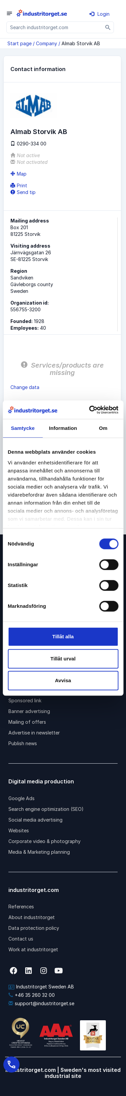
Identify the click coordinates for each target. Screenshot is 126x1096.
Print (18, 185)
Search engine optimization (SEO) (46, 809)
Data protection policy (33, 928)
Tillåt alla (63, 636)
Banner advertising (29, 711)
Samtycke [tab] (23, 428)
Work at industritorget (33, 949)
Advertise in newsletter (34, 732)
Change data (24, 387)
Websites (18, 830)
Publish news (22, 743)
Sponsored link (24, 700)
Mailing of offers (27, 722)
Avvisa (63, 680)
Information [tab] (63, 428)
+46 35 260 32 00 (31, 995)
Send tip (23, 192)
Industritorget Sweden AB (41, 986)
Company (46, 43)
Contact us (20, 939)
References (21, 906)
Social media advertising (35, 820)
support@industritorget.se (41, 1003)
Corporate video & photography (44, 841)
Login (99, 14)
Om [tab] (103, 428)
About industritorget (31, 917)
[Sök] (108, 27)
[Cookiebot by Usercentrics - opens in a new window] (89, 409)
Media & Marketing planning (39, 852)
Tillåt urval (63, 658)
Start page (19, 43)
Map (18, 174)
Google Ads (21, 798)
